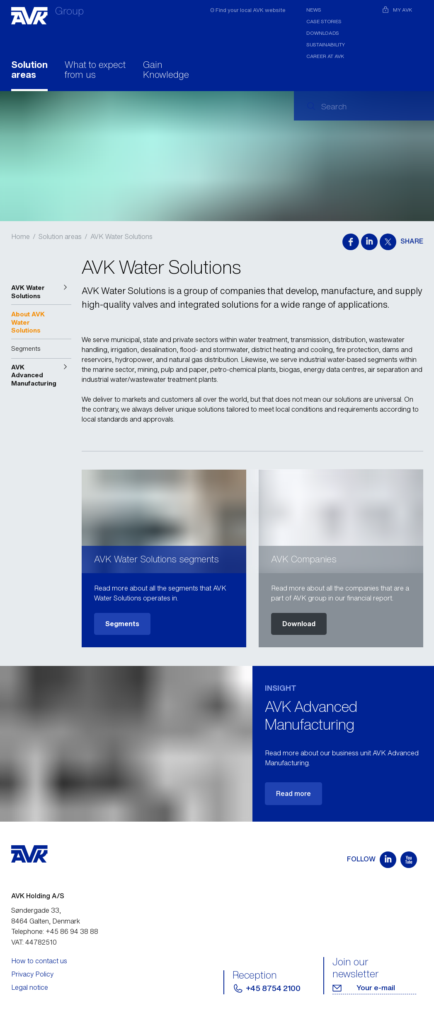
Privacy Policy (32, 974)
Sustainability (325, 44)
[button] (41, 291)
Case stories (324, 21)
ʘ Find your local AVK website (248, 10)
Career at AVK (325, 56)
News (313, 9)
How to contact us (39, 961)
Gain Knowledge (166, 70)
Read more (293, 793)
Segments (122, 624)
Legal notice (29, 987)
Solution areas (29, 70)
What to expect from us (95, 70)
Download (298, 624)
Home (20, 236)
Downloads (322, 32)
